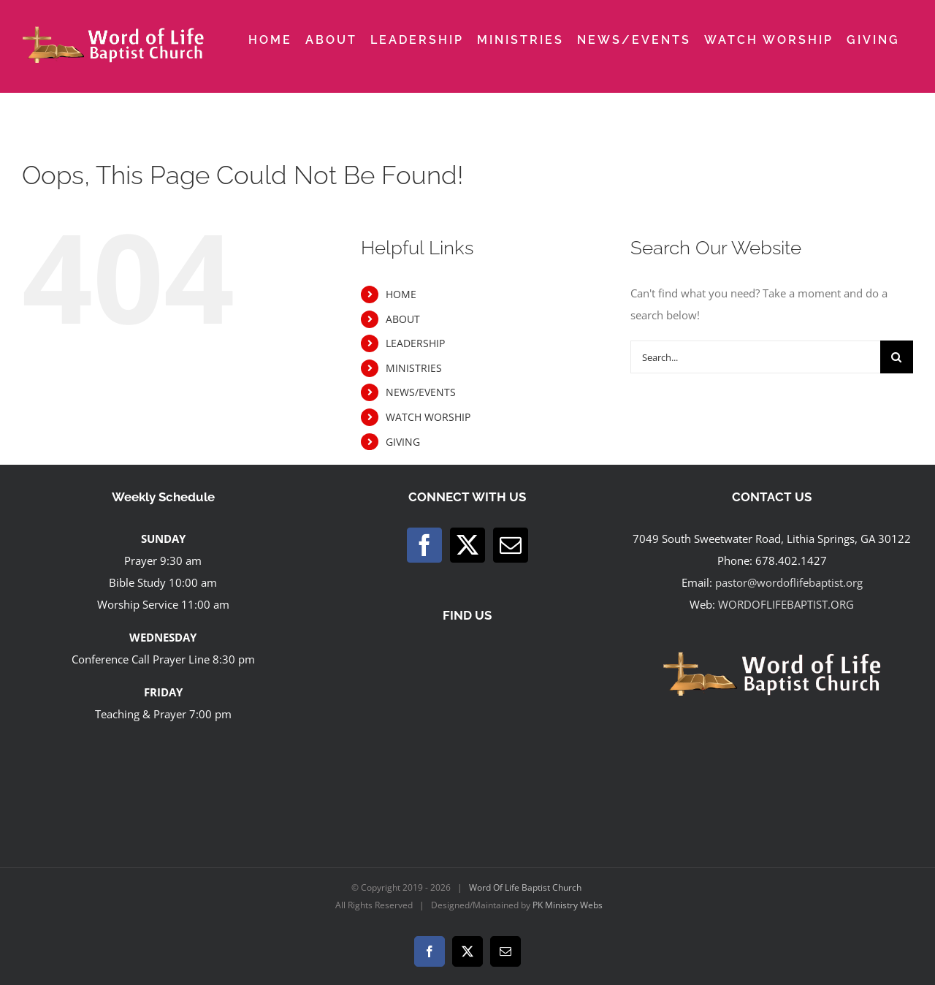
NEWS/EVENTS (421, 392)
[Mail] (510, 545)
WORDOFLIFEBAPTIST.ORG (786, 604)
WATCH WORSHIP (428, 417)
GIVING (403, 442)
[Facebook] (424, 545)
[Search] (896, 357)
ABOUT (403, 319)
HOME (401, 294)
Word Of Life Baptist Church (525, 887)
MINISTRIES (414, 368)
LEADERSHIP (415, 343)
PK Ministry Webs (568, 905)
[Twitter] (467, 545)
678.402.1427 (791, 560)
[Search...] (755, 357)
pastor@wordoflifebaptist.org (789, 582)
